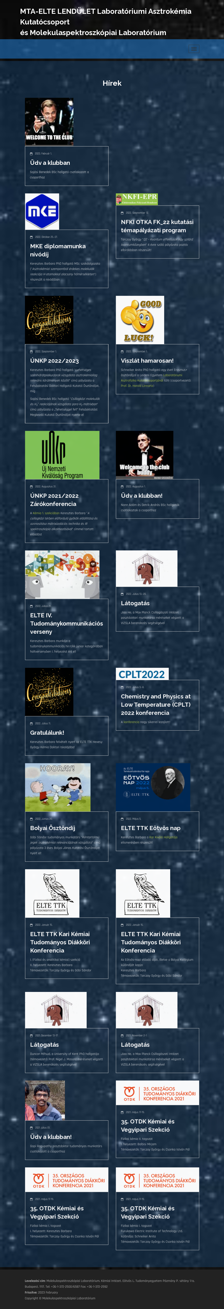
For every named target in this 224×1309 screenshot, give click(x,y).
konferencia (133, 724)
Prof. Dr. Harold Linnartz (138, 386)
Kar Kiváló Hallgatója (163, 839)
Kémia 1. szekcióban (47, 515)
